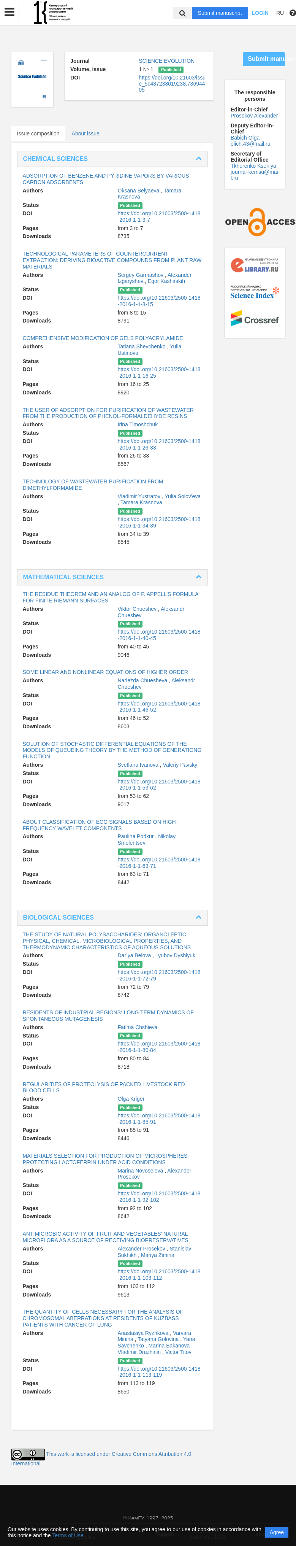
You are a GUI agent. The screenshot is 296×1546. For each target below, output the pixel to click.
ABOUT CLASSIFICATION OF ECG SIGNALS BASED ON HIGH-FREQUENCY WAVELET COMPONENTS (100, 825)
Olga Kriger (131, 1099)
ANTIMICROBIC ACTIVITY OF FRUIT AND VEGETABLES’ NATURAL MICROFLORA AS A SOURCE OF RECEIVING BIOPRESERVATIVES (105, 1237)
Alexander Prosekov (142, 1249)
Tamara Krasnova (141, 502)
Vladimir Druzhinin (140, 1352)
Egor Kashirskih (166, 281)
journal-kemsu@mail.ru (254, 175)
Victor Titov (178, 1352)
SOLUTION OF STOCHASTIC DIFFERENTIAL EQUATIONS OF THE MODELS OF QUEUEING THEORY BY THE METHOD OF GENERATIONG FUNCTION (112, 750)
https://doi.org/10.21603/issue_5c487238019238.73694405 (172, 84)
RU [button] (280, 13)
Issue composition (38, 133)
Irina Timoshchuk (138, 424)
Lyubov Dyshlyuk (175, 955)
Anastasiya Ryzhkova (144, 1333)
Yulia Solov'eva (183, 496)
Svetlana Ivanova (139, 765)
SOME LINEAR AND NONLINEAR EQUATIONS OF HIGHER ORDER (105, 672)
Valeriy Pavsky (180, 765)
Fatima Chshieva (138, 1027)
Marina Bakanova (169, 1346)
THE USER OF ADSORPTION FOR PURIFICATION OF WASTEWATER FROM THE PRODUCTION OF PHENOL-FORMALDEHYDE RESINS (108, 413)
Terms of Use (67, 1535)
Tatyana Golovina (159, 1339)
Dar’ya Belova (135, 955)
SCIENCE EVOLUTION (167, 61)
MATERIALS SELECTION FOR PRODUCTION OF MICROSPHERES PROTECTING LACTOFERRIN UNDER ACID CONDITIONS (105, 1159)
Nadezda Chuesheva (143, 680)
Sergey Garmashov (141, 275)
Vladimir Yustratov (140, 496)
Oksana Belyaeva (139, 190)
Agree (277, 1532)
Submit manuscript (220, 13)
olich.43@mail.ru (250, 144)
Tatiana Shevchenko (142, 346)
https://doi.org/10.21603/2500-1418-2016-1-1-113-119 (159, 1372)
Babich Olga (245, 138)
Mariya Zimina (157, 1255)
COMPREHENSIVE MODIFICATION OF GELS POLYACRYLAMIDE (103, 338)
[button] (9, 12)
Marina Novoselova (141, 1171)
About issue (86, 133)
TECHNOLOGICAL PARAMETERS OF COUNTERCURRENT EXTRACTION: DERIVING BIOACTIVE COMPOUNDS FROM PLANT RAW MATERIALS (112, 260)
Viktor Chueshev (138, 609)
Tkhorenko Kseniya (253, 166)
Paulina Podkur (136, 836)
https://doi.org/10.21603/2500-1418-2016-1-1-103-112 (159, 1274)
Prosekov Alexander (254, 116)
